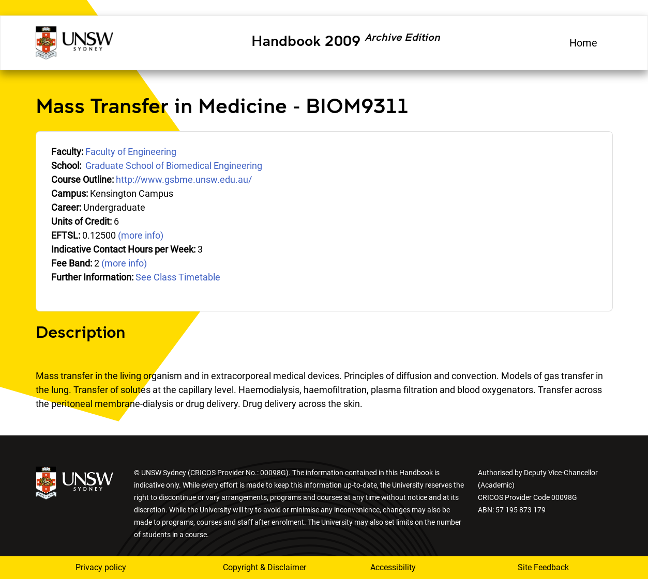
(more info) (140, 235)
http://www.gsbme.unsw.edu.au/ (184, 179)
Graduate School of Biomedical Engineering (173, 165)
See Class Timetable (177, 277)
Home (583, 43)
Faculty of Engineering (130, 151)
